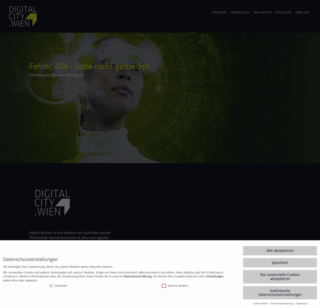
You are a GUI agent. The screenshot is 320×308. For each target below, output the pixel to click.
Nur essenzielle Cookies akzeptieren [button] (280, 278)
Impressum (301, 305)
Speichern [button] (280, 264)
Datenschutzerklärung (137, 278)
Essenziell (58, 288)
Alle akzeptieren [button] (280, 252)
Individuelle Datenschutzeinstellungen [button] (280, 294)
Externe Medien (175, 288)
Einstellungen (215, 278)
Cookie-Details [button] (260, 305)
